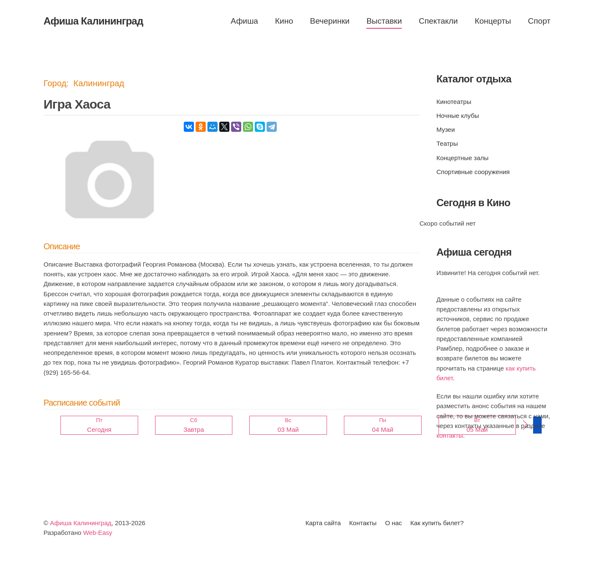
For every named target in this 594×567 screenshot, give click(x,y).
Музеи (445, 129)
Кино (284, 20)
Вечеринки (330, 20)
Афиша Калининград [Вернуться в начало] (93, 21)
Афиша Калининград (81, 522)
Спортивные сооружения (473, 171)
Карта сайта (323, 522)
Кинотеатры (453, 101)
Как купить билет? (436, 522)
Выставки (384, 20)
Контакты (363, 522)
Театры (447, 143)
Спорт (539, 20)
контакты (449, 435)
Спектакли (438, 20)
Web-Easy (97, 532)
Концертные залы (462, 157)
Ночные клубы (457, 115)
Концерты (493, 20)
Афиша (244, 20)
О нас (393, 522)
